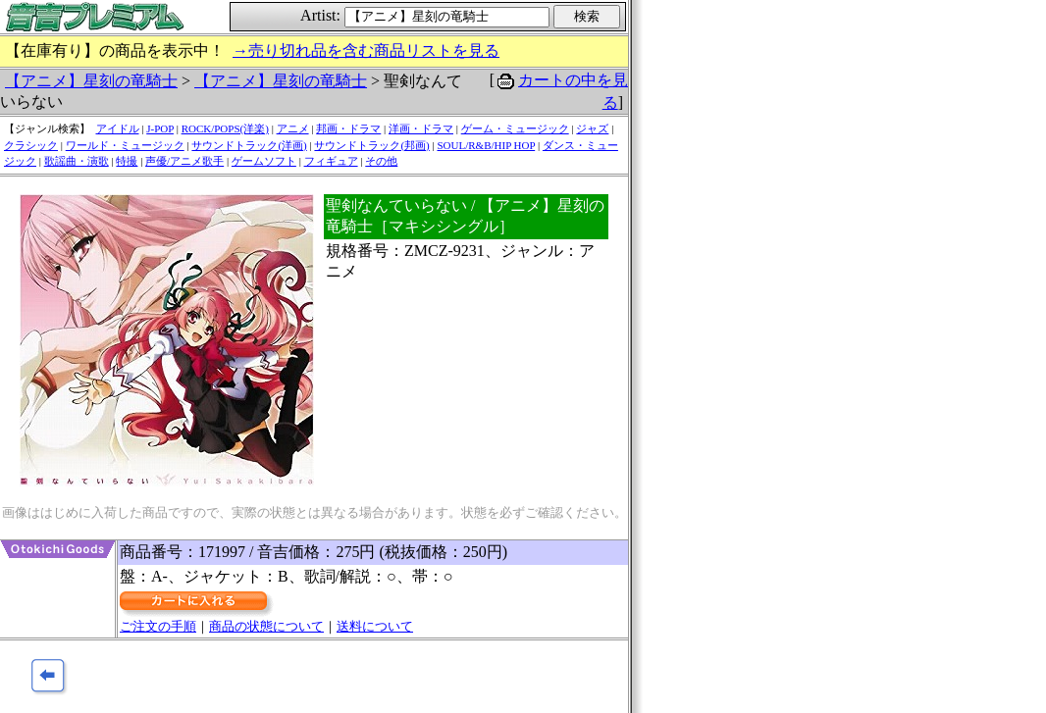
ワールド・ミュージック (125, 145)
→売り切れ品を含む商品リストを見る (366, 50)
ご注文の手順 (158, 626)
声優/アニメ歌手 (184, 161)
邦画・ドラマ (348, 128)
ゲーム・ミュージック (515, 128)
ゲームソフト (264, 161)
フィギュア (331, 161)
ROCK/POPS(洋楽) (225, 128)
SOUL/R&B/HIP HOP (486, 145)
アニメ (293, 128)
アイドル (117, 128)
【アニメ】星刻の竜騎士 (91, 81)
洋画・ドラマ (421, 128)
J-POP (160, 128)
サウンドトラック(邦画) (371, 145)
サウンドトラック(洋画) (248, 145)
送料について (375, 626)
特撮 (126, 161)
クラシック (31, 145)
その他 (381, 161)
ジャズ (592, 128)
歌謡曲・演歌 (76, 161)
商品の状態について (266, 626)
